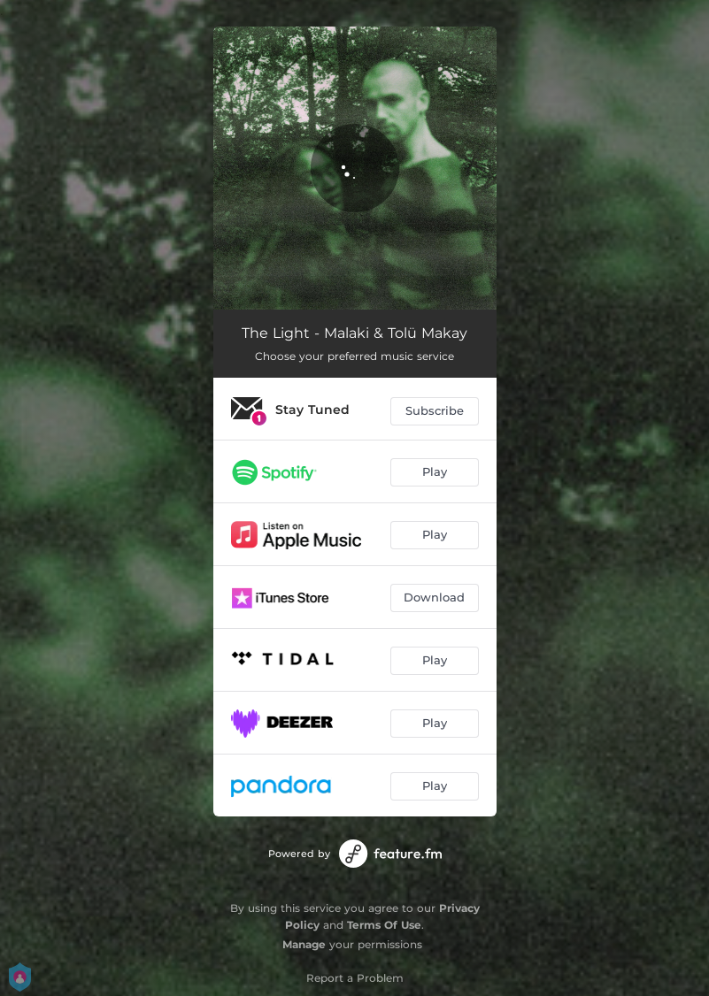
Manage (304, 944)
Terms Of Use (384, 924)
